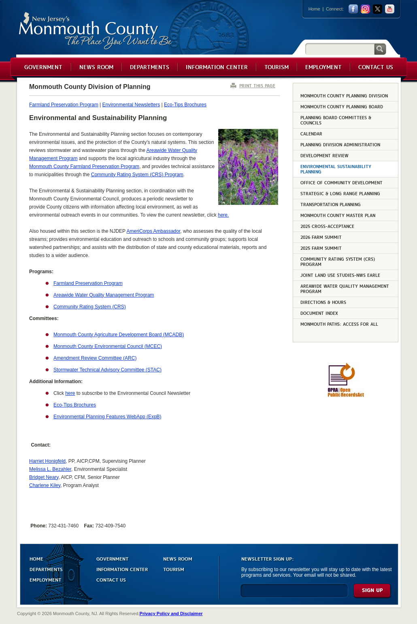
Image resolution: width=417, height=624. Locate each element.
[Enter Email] (294, 594)
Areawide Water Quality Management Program (103, 295)
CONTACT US (111, 579)
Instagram (365, 9)
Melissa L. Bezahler (50, 469)
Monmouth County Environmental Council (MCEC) (107, 346)
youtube (389, 9)
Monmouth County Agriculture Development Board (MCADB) (118, 334)
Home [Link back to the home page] (314, 8)
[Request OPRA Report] (345, 395)
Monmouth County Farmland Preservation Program (84, 166)
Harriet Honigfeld (47, 461)
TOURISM (173, 568)
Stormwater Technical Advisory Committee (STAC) (107, 370)
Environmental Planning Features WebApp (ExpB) (107, 417)
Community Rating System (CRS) (89, 307)
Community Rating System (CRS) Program (137, 174)
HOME (36, 558)
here (70, 393)
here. (223, 215)
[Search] (339, 49)
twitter (377, 9)
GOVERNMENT (112, 558)
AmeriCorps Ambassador (154, 231)
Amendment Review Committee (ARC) (94, 358)
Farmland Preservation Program (63, 105)
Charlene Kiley (44, 485)
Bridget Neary (43, 477)
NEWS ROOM (177, 558)
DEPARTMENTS (46, 568)
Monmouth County (95, 31)
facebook (353, 9)
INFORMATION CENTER (122, 568)
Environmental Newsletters (131, 105)
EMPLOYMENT (45, 579)
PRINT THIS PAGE (257, 85)
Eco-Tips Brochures (185, 105)
